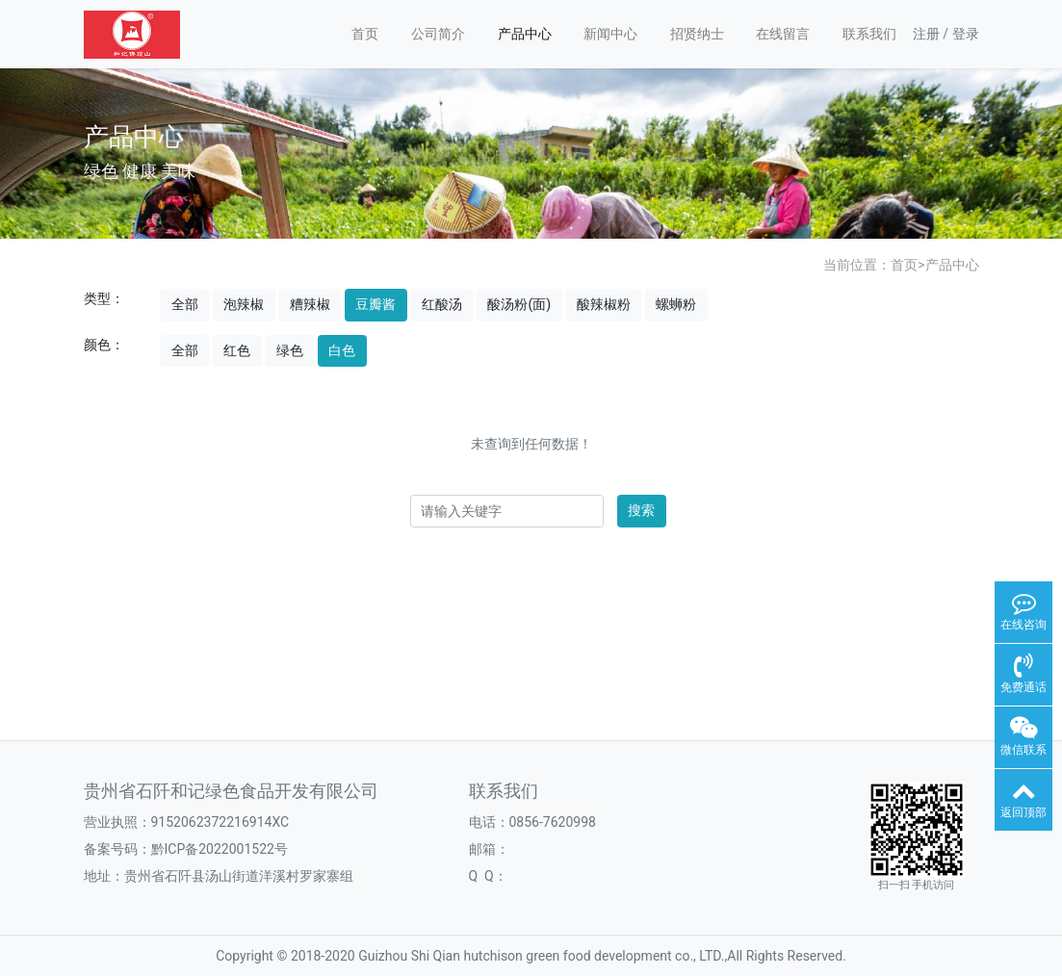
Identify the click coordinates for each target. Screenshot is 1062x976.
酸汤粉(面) (519, 304)
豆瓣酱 (375, 304)
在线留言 (783, 33)
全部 (184, 304)
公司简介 (438, 33)
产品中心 (525, 33)
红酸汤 (442, 304)
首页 (364, 33)
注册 (926, 33)
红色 (236, 350)
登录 (965, 33)
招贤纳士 (697, 33)
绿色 (289, 350)
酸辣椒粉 (604, 304)
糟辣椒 (310, 304)
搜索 (641, 510)
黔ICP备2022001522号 (219, 849)
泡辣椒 (243, 304)
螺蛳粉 (676, 304)
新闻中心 (610, 33)
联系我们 (869, 33)
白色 (341, 350)
